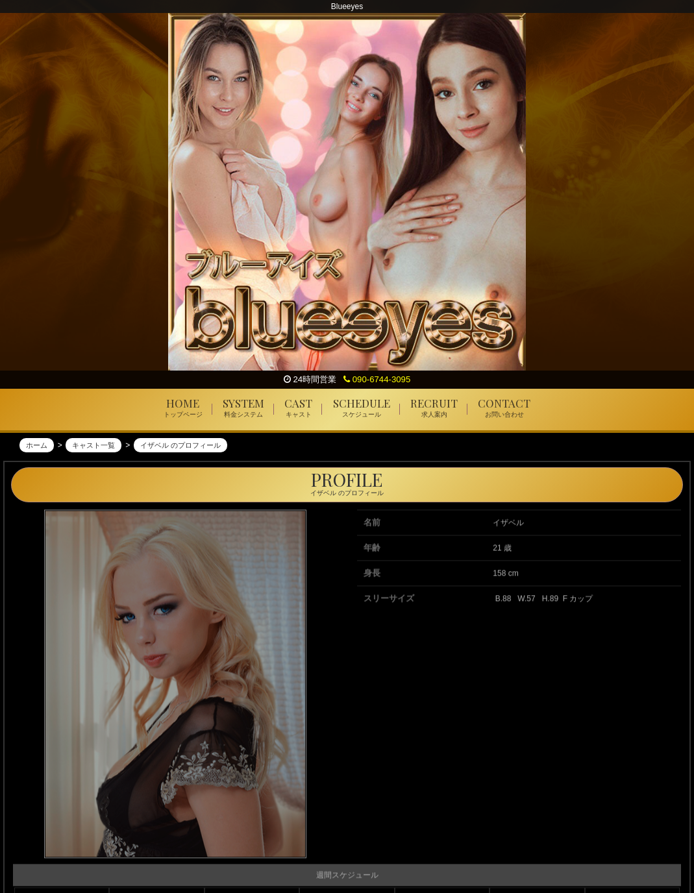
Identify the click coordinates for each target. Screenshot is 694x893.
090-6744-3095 (376, 379)
